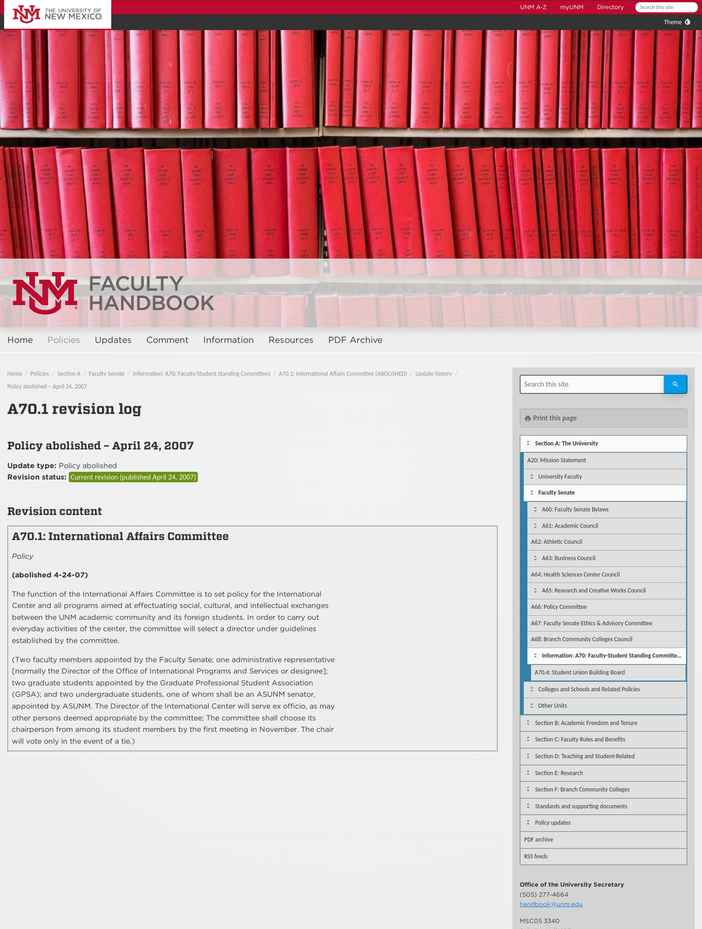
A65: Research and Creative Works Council (594, 590)
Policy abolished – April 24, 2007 (47, 386)
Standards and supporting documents (581, 806)
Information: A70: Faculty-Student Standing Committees (202, 374)
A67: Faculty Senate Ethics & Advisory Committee (591, 623)
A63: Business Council (568, 558)
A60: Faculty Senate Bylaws (575, 509)
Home (20, 340)
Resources (291, 340)
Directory (610, 7)
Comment (167, 340)
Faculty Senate (106, 374)
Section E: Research (559, 773)
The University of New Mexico (47, 1)
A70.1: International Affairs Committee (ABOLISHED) (343, 374)
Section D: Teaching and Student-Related (585, 756)
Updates (113, 340)
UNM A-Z (533, 7)
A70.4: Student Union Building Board (580, 672)
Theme (673, 22)
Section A (69, 374)
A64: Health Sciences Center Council (575, 574)
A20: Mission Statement (556, 460)
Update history (434, 374)
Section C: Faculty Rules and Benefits (580, 739)
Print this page (550, 417)
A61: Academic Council (570, 526)
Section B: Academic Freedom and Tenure (586, 723)
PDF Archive (355, 340)
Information (228, 340)
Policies (63, 340)
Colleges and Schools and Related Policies (589, 689)
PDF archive (538, 839)
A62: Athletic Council (556, 542)
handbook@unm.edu (551, 904)
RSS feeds (536, 856)
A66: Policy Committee (559, 607)
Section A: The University (566, 443)
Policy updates (553, 823)
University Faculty (560, 476)
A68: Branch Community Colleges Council (581, 639)
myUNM (571, 7)
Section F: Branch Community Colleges (582, 789)
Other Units (552, 706)
